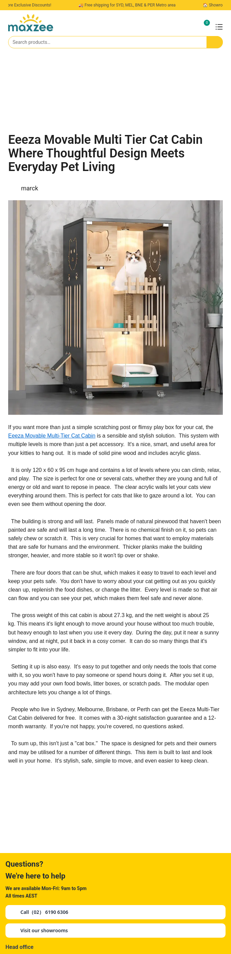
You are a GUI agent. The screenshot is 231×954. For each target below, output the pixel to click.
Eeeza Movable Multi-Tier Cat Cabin (51, 436)
